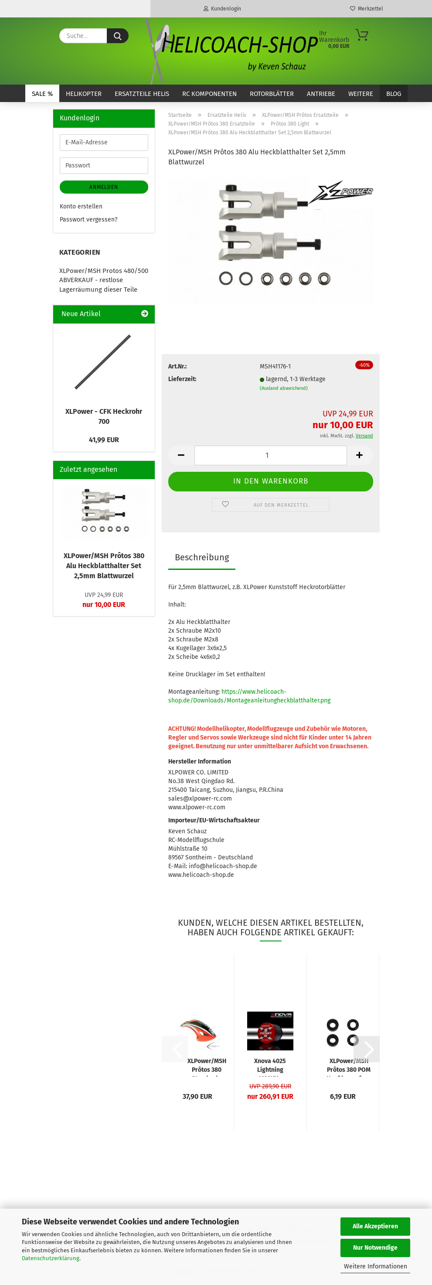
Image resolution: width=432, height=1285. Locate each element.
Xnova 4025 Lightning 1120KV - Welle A (270, 1067)
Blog (393, 94)
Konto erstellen (81, 206)
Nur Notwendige (375, 1247)
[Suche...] (118, 35)
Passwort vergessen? (88, 219)
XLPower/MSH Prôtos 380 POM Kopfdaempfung (349, 1067)
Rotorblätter (272, 94)
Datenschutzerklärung (50, 1258)
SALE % (42, 94)
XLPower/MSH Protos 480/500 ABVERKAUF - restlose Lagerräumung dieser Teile (103, 280)
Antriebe (321, 94)
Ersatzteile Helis (142, 94)
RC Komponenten (209, 94)
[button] (181, 455)
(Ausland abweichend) (284, 388)
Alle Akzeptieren (375, 1226)
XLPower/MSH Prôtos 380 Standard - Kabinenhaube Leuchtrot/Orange (206, 1067)
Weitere (360, 94)
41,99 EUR (104, 440)
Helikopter (84, 94)
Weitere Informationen (375, 1266)
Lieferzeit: (182, 379)
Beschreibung (202, 557)
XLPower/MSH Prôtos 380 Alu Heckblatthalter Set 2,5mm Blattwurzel (104, 566)
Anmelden (103, 187)
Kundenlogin (222, 9)
